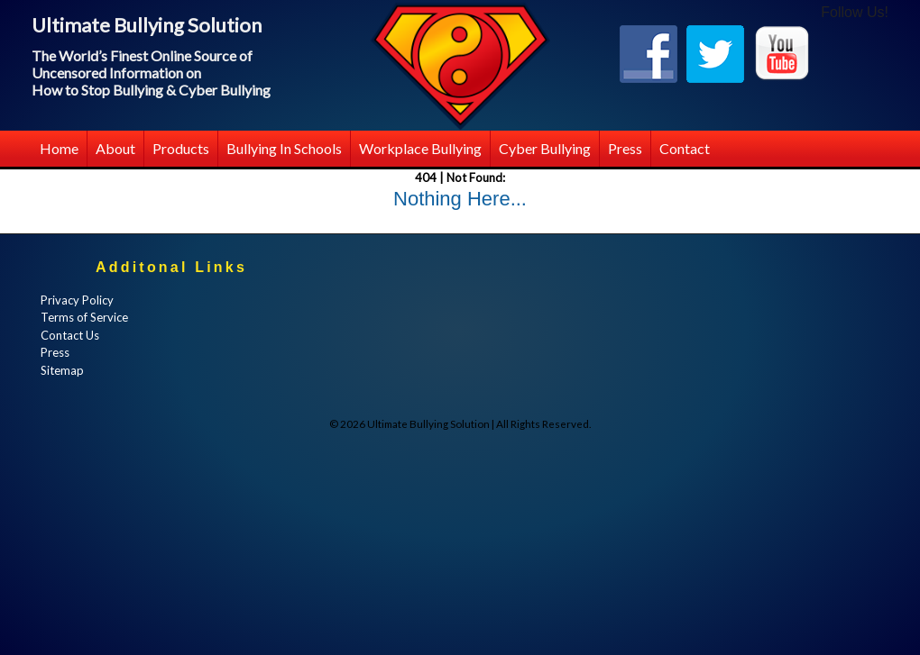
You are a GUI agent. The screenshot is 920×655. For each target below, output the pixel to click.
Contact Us (70, 335)
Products (180, 148)
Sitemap (62, 370)
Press (625, 148)
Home (59, 148)
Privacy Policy (77, 300)
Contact (684, 148)
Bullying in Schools (284, 148)
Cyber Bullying (545, 148)
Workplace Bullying (420, 148)
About (115, 148)
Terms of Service (84, 317)
